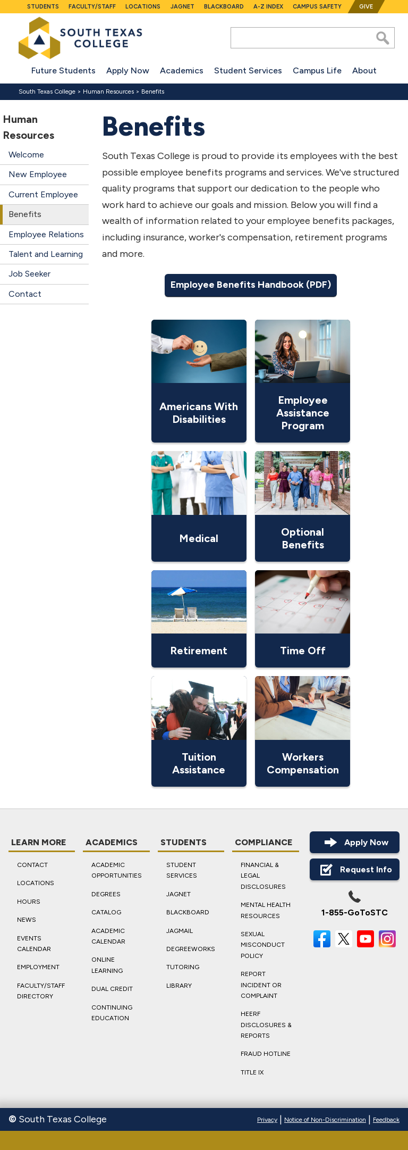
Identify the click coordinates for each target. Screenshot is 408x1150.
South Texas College (47, 91)
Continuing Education (111, 1012)
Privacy (267, 1119)
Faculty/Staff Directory (41, 990)
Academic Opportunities (116, 870)
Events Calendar (34, 943)
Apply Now (127, 70)
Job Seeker (29, 274)
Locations (142, 6)
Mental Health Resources (266, 910)
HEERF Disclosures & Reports (266, 1024)
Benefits (152, 91)
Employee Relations (46, 234)
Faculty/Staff (92, 6)
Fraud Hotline (266, 1053)
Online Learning (107, 965)
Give (366, 6)
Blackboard (224, 6)
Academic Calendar (108, 936)
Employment (38, 967)
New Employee (37, 174)
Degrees (106, 894)
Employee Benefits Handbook (237, 284)
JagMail (179, 930)
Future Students (63, 70)
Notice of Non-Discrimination (325, 1119)
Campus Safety (317, 6)
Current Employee (43, 194)
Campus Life (317, 70)
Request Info (354, 869)
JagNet (182, 6)
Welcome (26, 154)
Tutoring (182, 967)
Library (179, 985)
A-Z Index (268, 6)
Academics (181, 70)
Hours (28, 901)
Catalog (106, 912)
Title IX (252, 1072)
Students (43, 6)
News (26, 919)
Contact (24, 294)
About (364, 70)
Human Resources (108, 91)
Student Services (248, 70)
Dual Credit (112, 989)
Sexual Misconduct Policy (263, 945)
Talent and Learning (45, 254)
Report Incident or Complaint (261, 984)
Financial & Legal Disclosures (263, 875)
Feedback (386, 1119)
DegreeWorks (190, 949)
